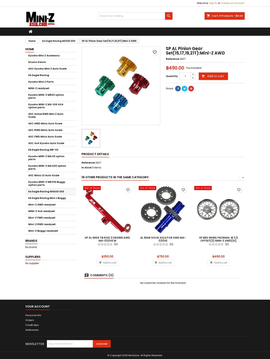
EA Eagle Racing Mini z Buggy (47, 198)
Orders (29, 320)
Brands (31, 241)
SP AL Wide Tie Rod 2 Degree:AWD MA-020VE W (107, 239)
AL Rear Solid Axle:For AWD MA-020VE (163, 239)
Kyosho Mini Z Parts (40, 82)
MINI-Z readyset (38, 88)
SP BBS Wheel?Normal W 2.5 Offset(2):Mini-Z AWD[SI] (218, 239)
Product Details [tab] (95, 154)
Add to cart (213, 76)
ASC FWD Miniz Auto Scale (45, 136)
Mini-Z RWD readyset (42, 224)
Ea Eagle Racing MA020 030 (46, 191)
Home (29, 49)
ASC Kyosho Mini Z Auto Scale (47, 68)
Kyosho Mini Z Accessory (44, 55)
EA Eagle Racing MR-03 (43, 150)
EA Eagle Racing (38, 75)
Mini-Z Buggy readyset (43, 231)
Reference (172, 59)
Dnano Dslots (37, 62)
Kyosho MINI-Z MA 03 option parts (46, 157)
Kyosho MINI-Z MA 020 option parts (47, 167)
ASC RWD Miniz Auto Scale (45, 130)
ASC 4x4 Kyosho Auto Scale (46, 143)
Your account (37, 306)
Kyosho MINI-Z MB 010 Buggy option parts (46, 183)
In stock (87, 167)
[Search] (135, 16)
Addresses (32, 330)
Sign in (213, 3)
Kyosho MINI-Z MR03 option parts (46, 96)
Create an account (232, 3)
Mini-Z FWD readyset (41, 217)
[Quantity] (185, 76)
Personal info (33, 315)
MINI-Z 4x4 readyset (41, 211)
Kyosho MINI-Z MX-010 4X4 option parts (45, 106)
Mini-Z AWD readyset (42, 204)
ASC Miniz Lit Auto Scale (43, 175)
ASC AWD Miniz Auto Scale (45, 123)
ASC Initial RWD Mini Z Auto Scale (45, 115)
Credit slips (32, 325)
